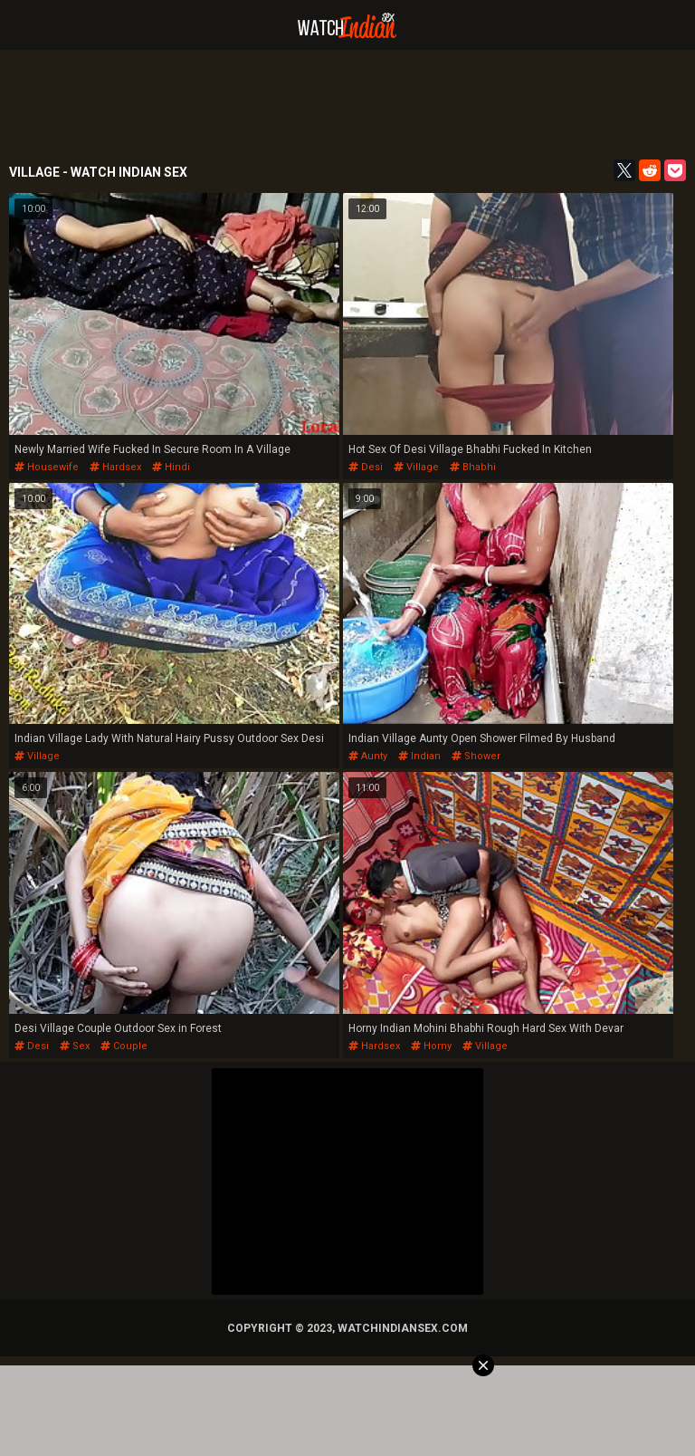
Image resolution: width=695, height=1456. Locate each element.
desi (365, 467)
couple (124, 1046)
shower (476, 756)
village (416, 467)
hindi (171, 467)
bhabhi (473, 467)
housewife (46, 467)
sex (75, 1046)
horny (431, 1046)
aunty (367, 756)
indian (419, 756)
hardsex (115, 467)
